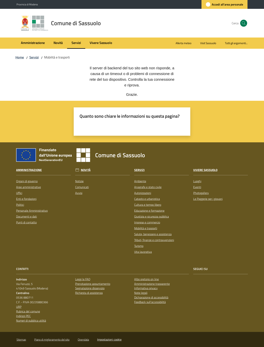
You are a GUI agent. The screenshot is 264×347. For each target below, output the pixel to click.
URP (18, 307)
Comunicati (82, 187)
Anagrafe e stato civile (148, 187)
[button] (243, 23)
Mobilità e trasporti (145, 228)
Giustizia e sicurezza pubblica (151, 216)
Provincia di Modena (27, 4)
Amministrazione (29, 170)
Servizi (34, 57)
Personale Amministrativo (32, 210)
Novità (86, 170)
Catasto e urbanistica (147, 199)
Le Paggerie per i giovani (208, 199)
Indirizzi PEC (23, 316)
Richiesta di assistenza (89, 293)
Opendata (83, 339)
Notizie (79, 181)
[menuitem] (32, 43)
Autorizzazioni (142, 193)
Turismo (138, 246)
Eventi (197, 187)
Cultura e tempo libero (147, 204)
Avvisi (78, 193)
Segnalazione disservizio (89, 288)
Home (19, 57)
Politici (20, 204)
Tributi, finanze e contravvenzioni (154, 240)
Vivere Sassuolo (205, 170)
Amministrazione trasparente (152, 284)
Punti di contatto (26, 222)
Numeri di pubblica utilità (31, 320)
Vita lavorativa (143, 252)
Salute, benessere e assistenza (153, 234)
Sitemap (21, 339)
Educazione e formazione (149, 210)
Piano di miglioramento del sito (51, 339)
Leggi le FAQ (82, 279)
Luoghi (197, 181)
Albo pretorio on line (146, 279)
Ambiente (140, 181)
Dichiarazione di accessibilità (151, 297)
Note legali (140, 293)
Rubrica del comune (28, 311)
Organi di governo (27, 181)
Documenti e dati (26, 216)
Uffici (19, 193)
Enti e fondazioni (26, 199)
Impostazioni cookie (109, 339)
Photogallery (201, 193)
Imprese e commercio (147, 222)
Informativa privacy (146, 288)
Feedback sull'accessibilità (150, 302)
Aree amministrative (28, 187)
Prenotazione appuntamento (92, 284)
